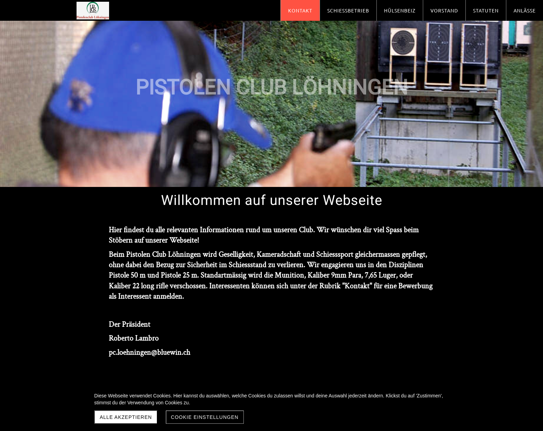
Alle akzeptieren (126, 417)
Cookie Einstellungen (205, 417)
